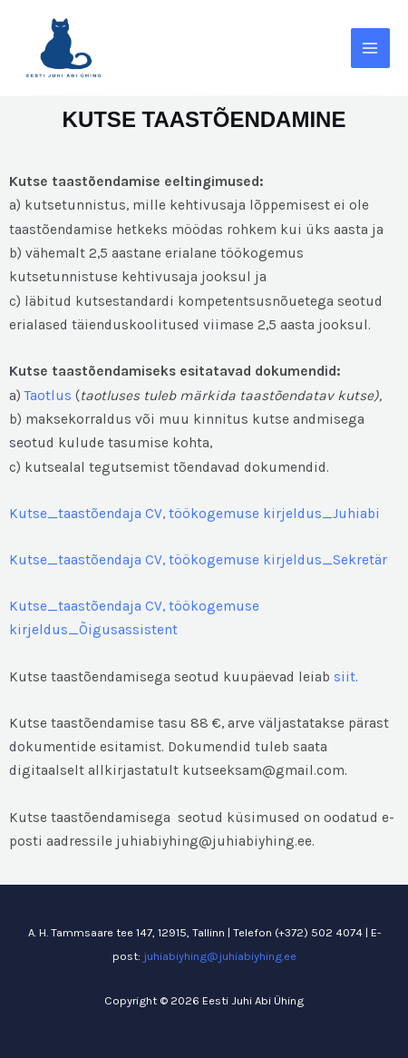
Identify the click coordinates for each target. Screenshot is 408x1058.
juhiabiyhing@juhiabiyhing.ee (219, 956)
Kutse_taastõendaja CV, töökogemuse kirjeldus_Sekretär (198, 560)
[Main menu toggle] (370, 47)
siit (344, 677)
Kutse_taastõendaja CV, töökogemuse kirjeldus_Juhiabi (194, 513)
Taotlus (48, 395)
